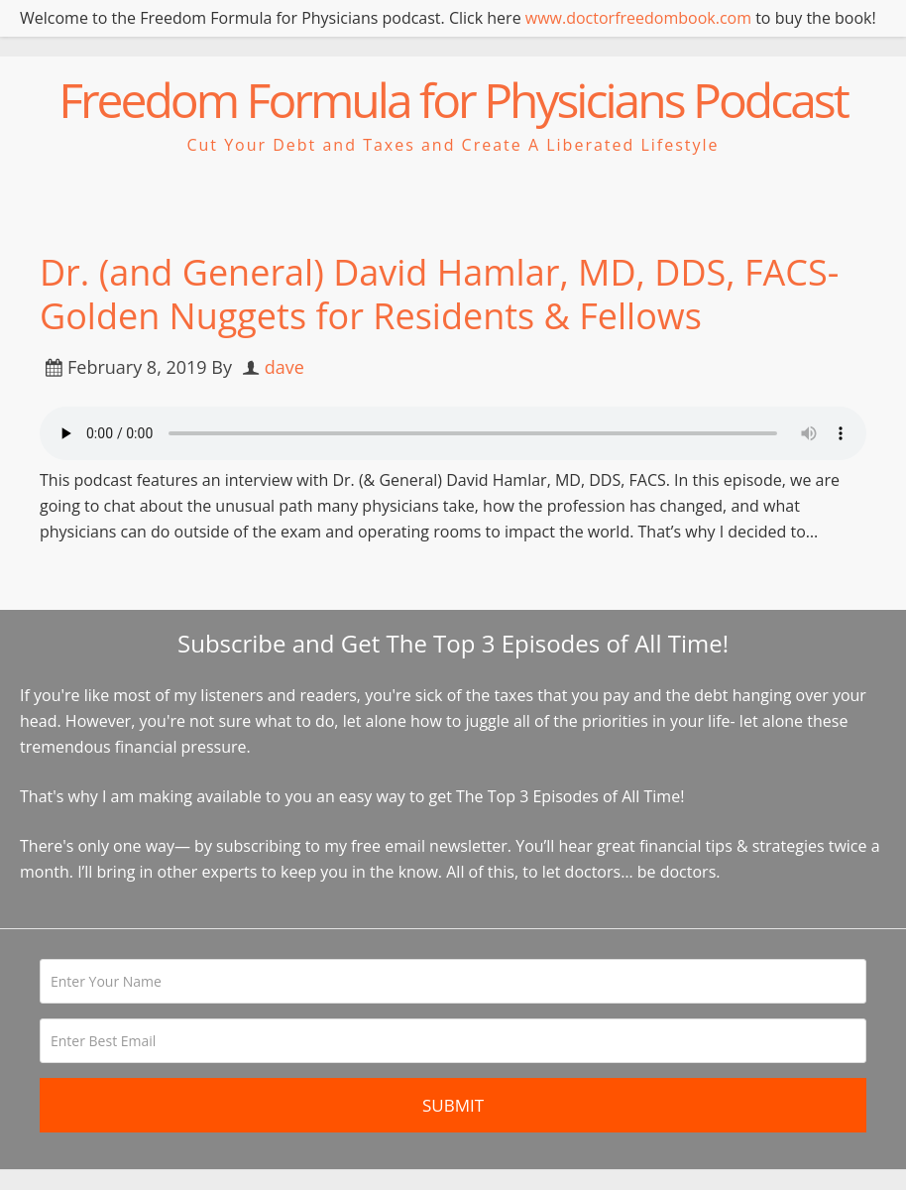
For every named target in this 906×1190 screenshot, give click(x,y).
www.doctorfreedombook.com (638, 18)
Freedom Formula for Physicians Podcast (453, 99)
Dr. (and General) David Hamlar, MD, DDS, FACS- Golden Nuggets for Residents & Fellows (439, 293)
